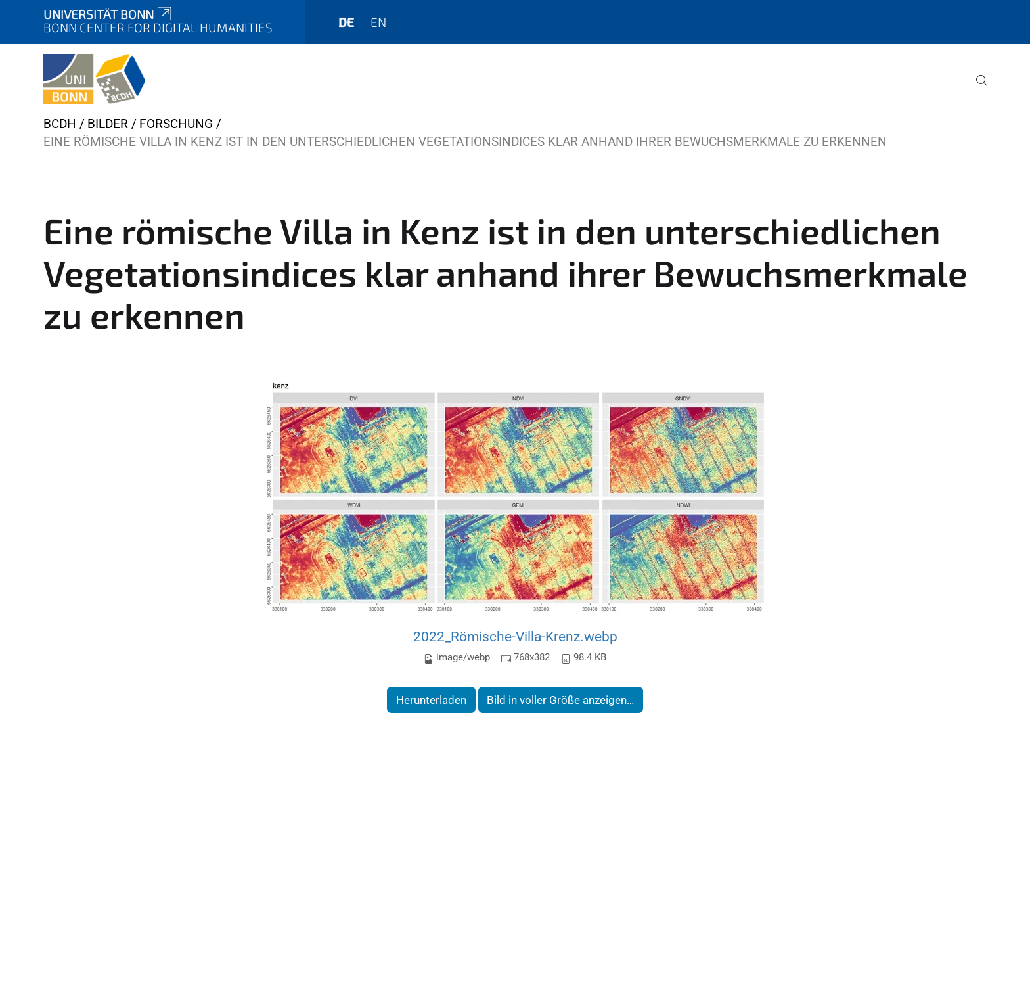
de (346, 22)
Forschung (176, 123)
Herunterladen (431, 699)
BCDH (59, 123)
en (378, 22)
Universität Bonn (108, 14)
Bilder (107, 123)
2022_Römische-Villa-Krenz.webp (515, 636)
